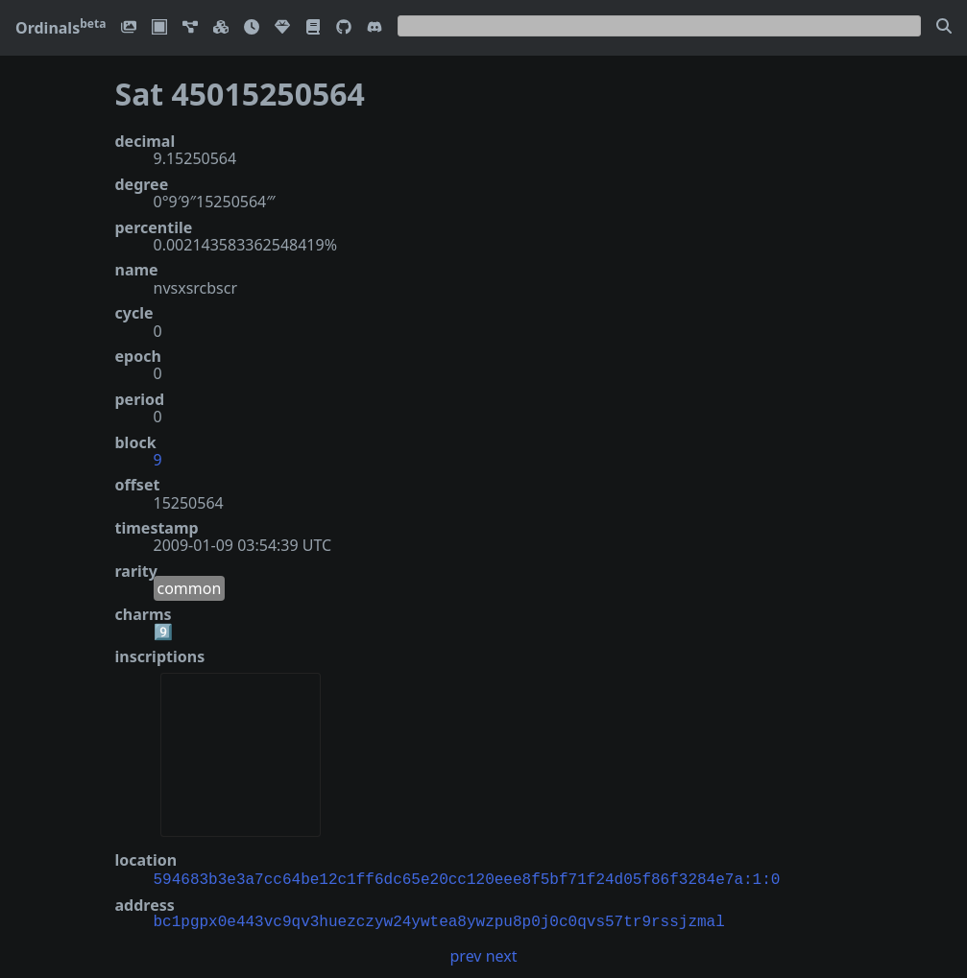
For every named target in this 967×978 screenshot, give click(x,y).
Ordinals (60, 27)
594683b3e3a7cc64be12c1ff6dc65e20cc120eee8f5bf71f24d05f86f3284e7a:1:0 (467, 878)
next (502, 954)
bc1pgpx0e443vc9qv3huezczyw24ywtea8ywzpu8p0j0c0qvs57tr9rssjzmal (439, 920)
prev (466, 954)
